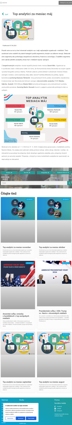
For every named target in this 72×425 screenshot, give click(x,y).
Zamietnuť (20, 418)
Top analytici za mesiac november (17, 247)
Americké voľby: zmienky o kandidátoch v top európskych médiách (16, 316)
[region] (20, 412)
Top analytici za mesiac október (52, 247)
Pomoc (57, 400)
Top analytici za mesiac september (17, 382)
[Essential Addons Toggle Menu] (58, 3)
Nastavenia (10, 418)
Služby (21, 400)
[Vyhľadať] (69, 183)
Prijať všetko (31, 418)
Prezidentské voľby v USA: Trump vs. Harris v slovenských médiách (53, 312)
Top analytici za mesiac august (51, 382)
